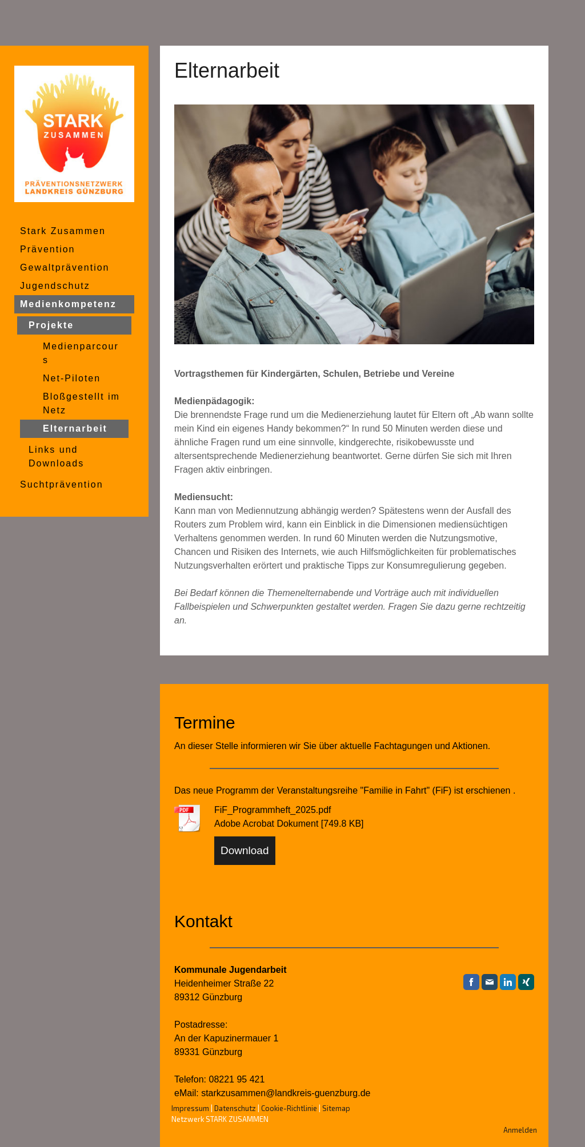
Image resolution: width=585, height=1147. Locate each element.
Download (245, 850)
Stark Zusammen (63, 231)
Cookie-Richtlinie (289, 1108)
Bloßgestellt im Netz (81, 403)
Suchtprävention (61, 484)
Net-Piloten (72, 378)
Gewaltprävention (65, 267)
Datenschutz (235, 1108)
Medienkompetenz (68, 304)
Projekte (51, 325)
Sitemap (336, 1108)
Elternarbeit (75, 428)
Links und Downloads (56, 456)
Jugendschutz (55, 286)
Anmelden (520, 1129)
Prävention (47, 249)
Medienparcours (81, 353)
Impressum (190, 1108)
